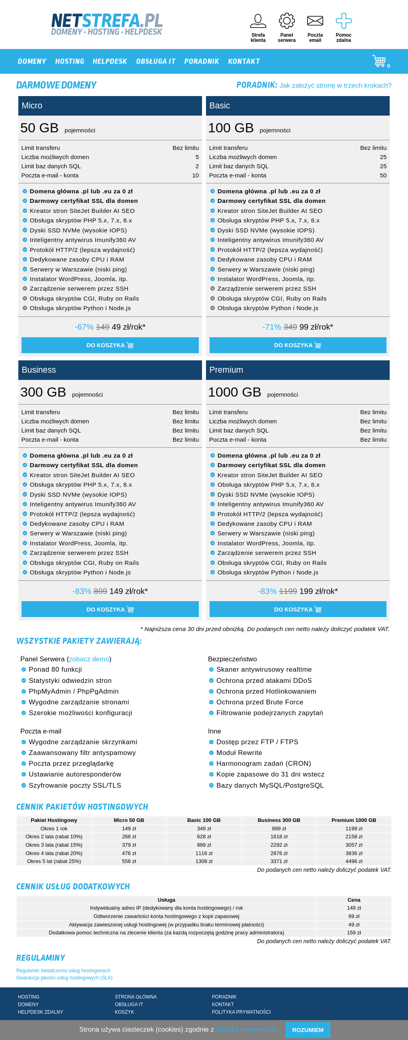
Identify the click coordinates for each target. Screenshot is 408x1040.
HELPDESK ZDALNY (40, 1012)
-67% (84, 326)
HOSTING (69, 61)
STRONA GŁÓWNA (136, 997)
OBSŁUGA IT (156, 61)
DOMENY (32, 61)
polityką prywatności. (247, 1029)
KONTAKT (244, 61)
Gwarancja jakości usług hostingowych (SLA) (64, 978)
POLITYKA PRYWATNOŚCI (241, 1012)
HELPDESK (110, 61)
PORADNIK (202, 61)
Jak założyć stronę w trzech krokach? (314, 85)
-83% (82, 591)
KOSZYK (124, 1012)
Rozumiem (308, 1030)
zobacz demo (89, 659)
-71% (272, 326)
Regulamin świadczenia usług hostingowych (63, 970)
